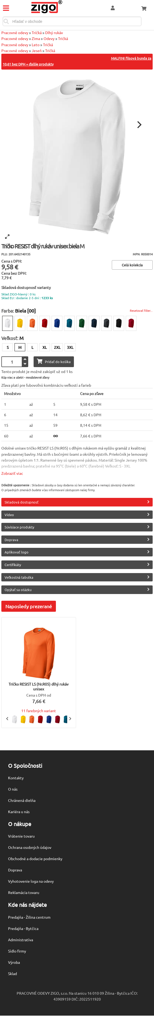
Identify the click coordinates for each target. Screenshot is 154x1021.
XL (44, 347)
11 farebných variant (38, 710)
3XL (70, 347)
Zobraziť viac (12, 473)
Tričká (37, 32)
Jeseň (37, 50)
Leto (36, 44)
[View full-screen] (7, 236)
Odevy (49, 38)
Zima (36, 38)
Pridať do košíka (54, 361)
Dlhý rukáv (54, 32)
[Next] (139, 125)
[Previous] (7, 718)
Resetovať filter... (141, 310)
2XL (57, 347)
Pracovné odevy (14, 32)
